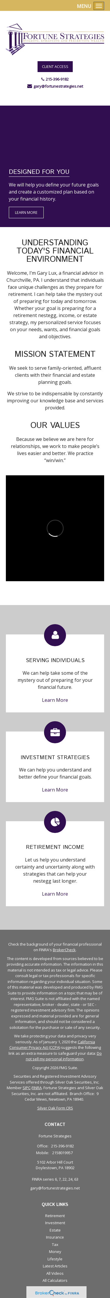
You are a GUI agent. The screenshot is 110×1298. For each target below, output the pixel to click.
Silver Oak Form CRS (55, 1108)
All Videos (55, 1273)
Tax (55, 1244)
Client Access (55, 66)
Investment (55, 1222)
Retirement (55, 1215)
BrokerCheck (64, 949)
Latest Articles (55, 1266)
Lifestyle (55, 1259)
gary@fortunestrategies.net (58, 86)
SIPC (27, 1087)
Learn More (26, 212)
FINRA (37, 1087)
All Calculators (55, 1280)
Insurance (55, 1237)
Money (55, 1251)
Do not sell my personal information (64, 1056)
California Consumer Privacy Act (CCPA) (52, 1044)
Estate (55, 1230)
